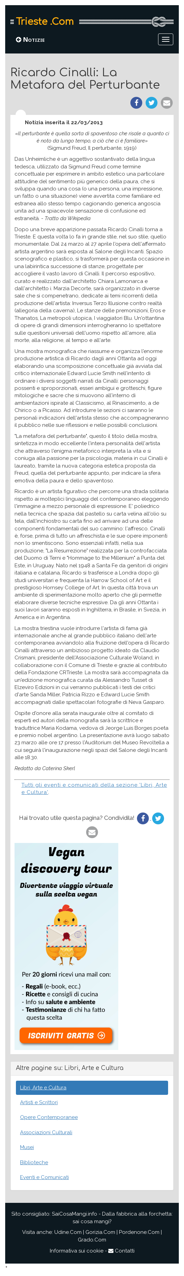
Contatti (121, 1251)
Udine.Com (68, 1232)
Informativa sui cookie (76, 1251)
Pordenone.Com (139, 1232)
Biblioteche (34, 1162)
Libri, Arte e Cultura (43, 1087)
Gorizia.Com (100, 1232)
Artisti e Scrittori (39, 1102)
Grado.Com (92, 1240)
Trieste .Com (45, 22)
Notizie (30, 39)
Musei (27, 1147)
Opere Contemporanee (49, 1117)
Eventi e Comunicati (44, 1177)
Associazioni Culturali (46, 1132)
